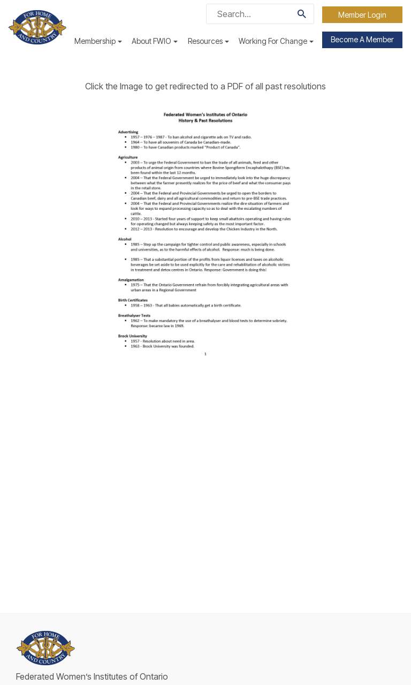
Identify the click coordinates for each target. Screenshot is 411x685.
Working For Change (276, 40)
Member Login (362, 14)
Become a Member (362, 39)
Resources (208, 40)
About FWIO (155, 40)
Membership (98, 40)
